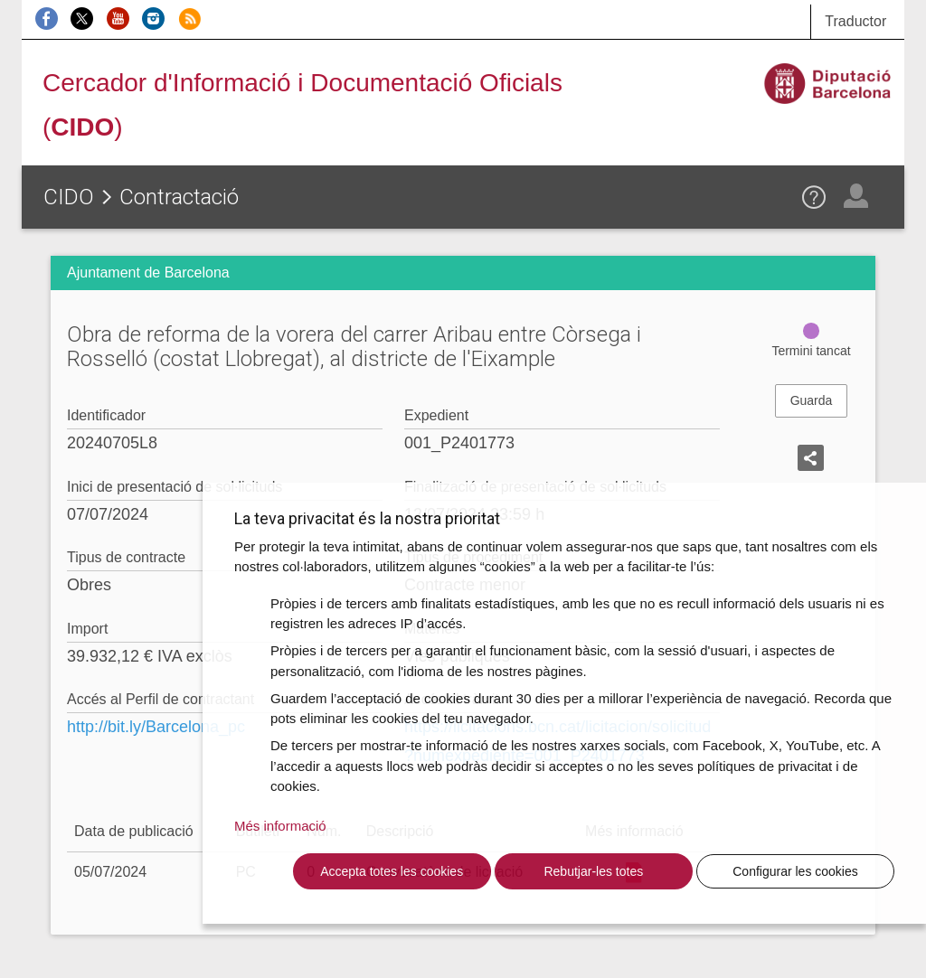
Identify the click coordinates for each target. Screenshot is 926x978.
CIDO (68, 197)
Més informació (280, 825)
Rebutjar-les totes (593, 871)
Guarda (811, 400)
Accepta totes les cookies (391, 871)
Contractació (179, 197)
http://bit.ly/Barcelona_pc (156, 727)
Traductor (855, 21)
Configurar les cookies (795, 871)
